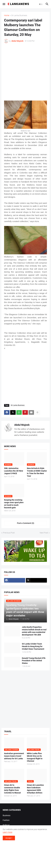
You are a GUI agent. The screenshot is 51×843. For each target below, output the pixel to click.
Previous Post (9, 533)
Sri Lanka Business (19, 15)
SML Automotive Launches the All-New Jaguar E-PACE (13, 470)
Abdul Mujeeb (22, 424)
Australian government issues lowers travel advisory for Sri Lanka (14, 756)
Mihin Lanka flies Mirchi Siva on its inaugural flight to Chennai (34, 757)
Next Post (44, 533)
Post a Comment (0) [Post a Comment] (25, 523)
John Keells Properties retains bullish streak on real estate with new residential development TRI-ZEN (34, 631)
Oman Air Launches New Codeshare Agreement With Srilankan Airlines (35, 789)
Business (6, 815)
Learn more (7, 832)
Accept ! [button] (8, 838)
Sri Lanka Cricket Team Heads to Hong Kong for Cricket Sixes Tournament (33, 646)
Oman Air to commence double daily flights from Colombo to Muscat (12, 789)
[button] (3, 4)
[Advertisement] (25, 71)
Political (6, 825)
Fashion (6, 820)
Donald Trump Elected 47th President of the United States (33, 660)
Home (6, 15)
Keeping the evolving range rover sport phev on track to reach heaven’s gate (14, 504)
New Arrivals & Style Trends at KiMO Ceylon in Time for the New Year (37, 472)
